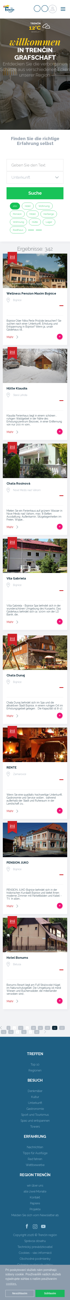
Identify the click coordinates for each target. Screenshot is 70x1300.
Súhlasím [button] (50, 1293)
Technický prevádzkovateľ (35, 1247)
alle (15, 206)
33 (24, 1032)
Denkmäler (35, 1091)
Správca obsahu (35, 1241)
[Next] (45, 1032)
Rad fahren (35, 1159)
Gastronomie (35, 1109)
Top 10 (35, 1064)
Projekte (35, 1209)
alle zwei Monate (35, 1191)
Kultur (35, 1097)
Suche (35, 193)
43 (37, 1032)
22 (62, 1028)
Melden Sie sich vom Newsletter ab (35, 1215)
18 (33, 1028)
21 (55, 1028)
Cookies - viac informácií (35, 1253)
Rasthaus (18, 230)
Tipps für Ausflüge (35, 1153)
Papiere (35, 1203)
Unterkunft (35, 1103)
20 (47, 1028)
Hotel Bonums (17, 957)
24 (11, 1032)
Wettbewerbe (35, 1165)
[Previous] (1, 1028)
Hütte (35, 222)
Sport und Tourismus (35, 1114)
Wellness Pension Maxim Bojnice (31, 293)
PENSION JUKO (18, 862)
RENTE (12, 767)
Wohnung (44, 206)
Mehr (10, 337)
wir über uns (35, 1185)
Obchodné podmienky (35, 1259)
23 (3, 1032)
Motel (32, 214)
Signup (37, 8)
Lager (49, 222)
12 (21, 1028)
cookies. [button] (11, 1283)
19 (40, 1028)
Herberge (48, 214)
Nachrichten (35, 1147)
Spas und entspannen (35, 1120)
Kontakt (35, 1197)
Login (44, 8)
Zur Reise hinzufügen (59, 336)
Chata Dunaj (16, 675)
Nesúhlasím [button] (19, 1293)
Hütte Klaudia (17, 388)
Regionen (35, 1070)
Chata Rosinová (18, 483)
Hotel (28, 206)
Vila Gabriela (16, 578)
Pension (17, 214)
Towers (35, 1126)
